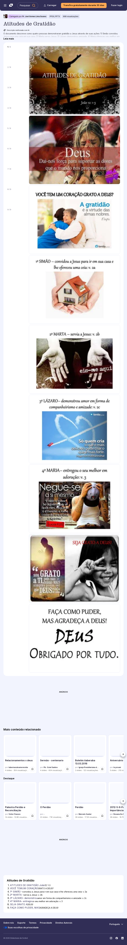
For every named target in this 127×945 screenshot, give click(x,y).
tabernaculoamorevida (18, 767)
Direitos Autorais (63, 923)
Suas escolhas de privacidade (21, 927)
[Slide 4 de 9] (16, 115)
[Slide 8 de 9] (16, 196)
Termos (32, 923)
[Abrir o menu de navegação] (5, 5)
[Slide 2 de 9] (16, 74)
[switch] (32, 769)
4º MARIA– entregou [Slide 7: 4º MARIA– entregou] (21, 901)
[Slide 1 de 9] (16, 54)
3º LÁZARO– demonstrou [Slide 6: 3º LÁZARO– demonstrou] (24, 898)
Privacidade (46, 923)
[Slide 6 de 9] (16, 156)
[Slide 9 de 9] (16, 217)
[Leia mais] (8, 38)
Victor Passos (14, 814)
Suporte (21, 923)
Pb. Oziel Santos (51, 767)
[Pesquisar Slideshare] (27, 5)
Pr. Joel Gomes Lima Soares (34, 16)
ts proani (117, 767)
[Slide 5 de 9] (16, 135)
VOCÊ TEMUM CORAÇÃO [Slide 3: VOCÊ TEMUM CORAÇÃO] (24, 888)
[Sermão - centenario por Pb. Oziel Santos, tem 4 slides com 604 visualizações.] (55, 754)
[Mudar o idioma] (116, 924)
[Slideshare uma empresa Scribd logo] (11, 5)
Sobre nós (8, 923)
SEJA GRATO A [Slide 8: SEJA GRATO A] (18, 904)
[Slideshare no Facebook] (117, 938)
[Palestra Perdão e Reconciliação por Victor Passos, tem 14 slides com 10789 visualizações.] (20, 801)
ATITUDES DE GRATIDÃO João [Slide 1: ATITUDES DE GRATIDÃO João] (27, 885)
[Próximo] (123, 754)
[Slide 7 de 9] (16, 176)
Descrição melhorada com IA (16, 30)
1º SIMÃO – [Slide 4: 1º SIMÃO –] (16, 891)
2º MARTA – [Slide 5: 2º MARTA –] (17, 894)
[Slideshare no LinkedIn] (122, 938)
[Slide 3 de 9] (16, 94)
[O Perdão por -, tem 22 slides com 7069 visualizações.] (55, 801)
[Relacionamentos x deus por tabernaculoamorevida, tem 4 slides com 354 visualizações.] (20, 754)
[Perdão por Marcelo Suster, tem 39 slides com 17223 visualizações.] (90, 801)
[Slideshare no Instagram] (111, 938)
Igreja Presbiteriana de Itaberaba (89, 767)
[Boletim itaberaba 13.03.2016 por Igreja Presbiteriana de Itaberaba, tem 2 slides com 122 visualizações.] (90, 754)
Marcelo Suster (85, 814)
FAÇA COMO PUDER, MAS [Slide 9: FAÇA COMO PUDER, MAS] (25, 907)
